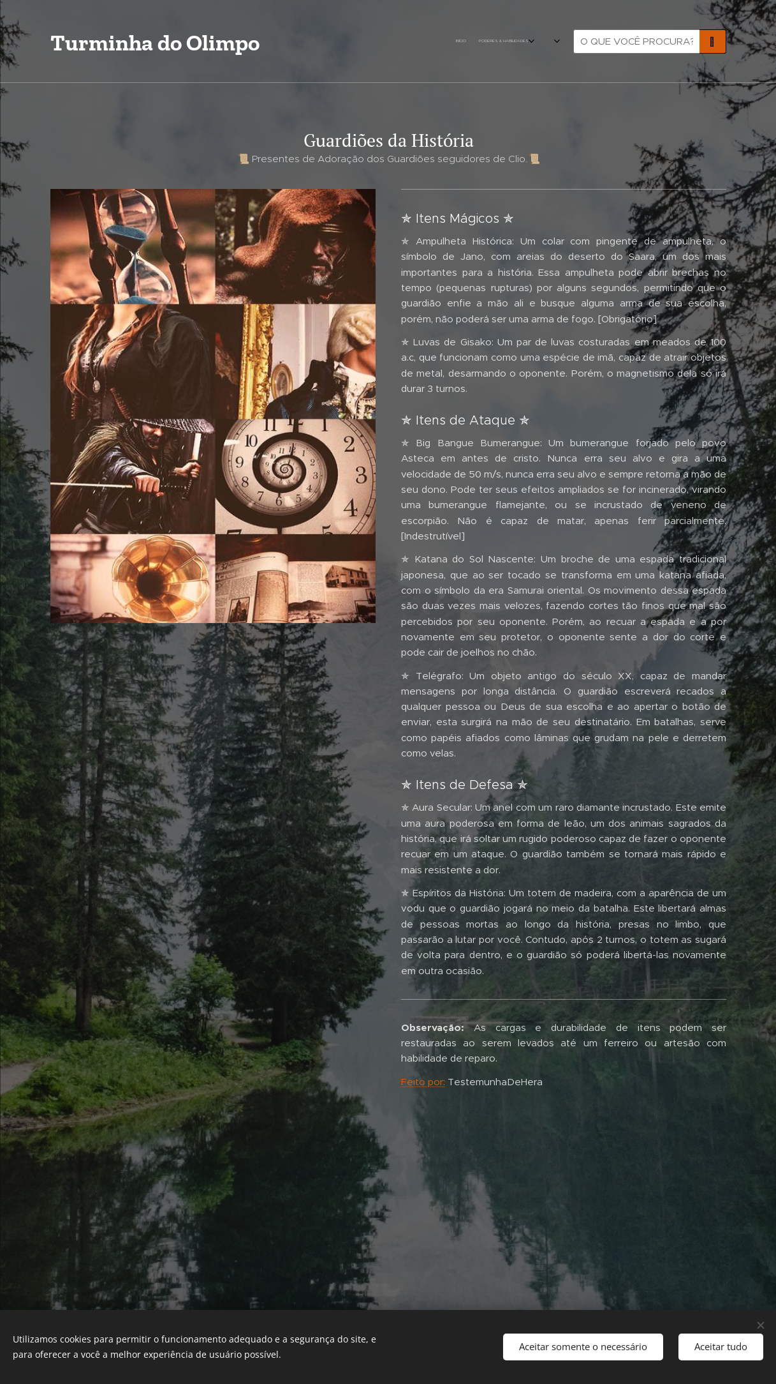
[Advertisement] (213, 738)
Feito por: (423, 1082)
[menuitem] (358, 41)
